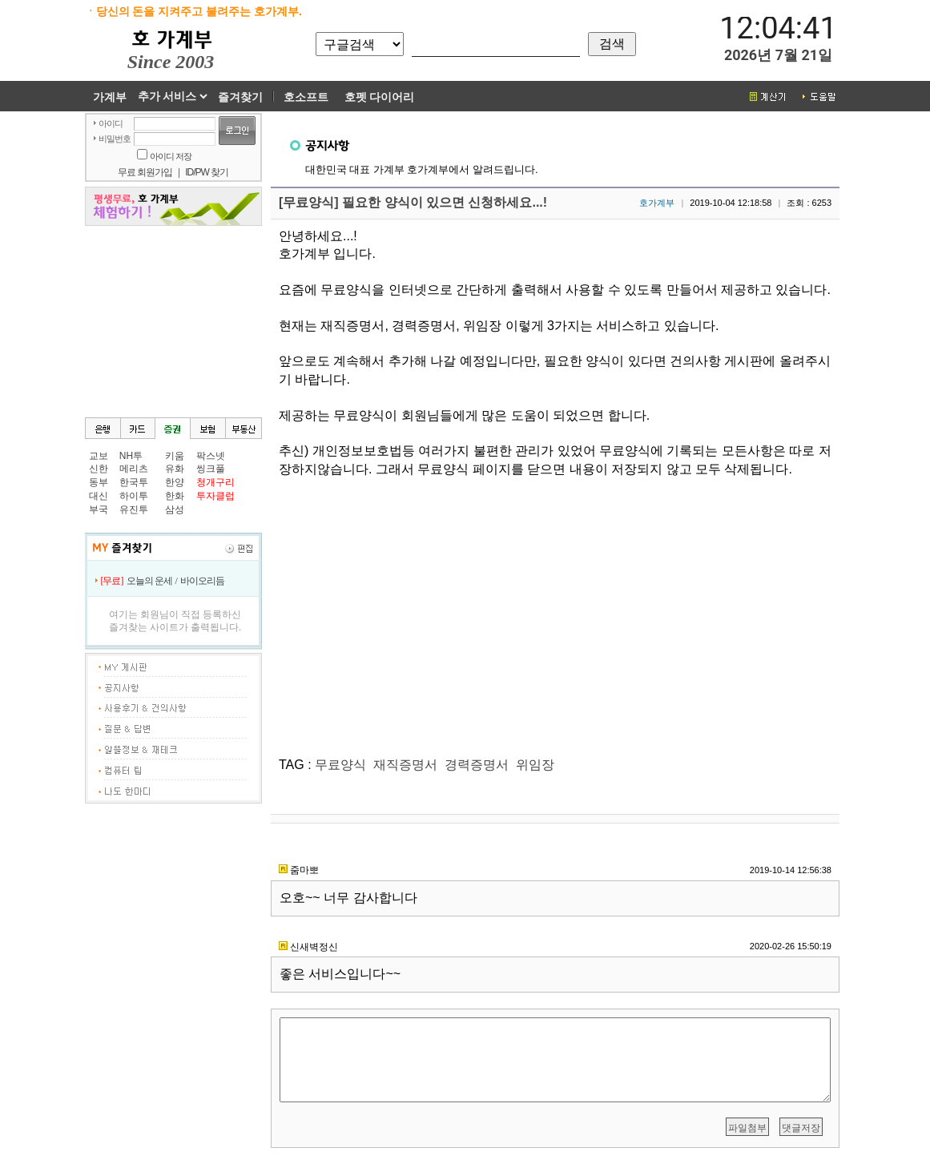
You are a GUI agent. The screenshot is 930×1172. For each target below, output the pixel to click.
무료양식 (340, 764)
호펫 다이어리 (379, 97)
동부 (98, 482)
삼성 (174, 509)
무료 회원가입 (145, 172)
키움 (174, 455)
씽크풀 (210, 468)
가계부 (110, 97)
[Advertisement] (173, 320)
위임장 (535, 764)
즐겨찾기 (240, 97)
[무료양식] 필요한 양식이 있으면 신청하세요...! (413, 202)
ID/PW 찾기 (206, 172)
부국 (98, 509)
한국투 (133, 482)
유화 (174, 468)
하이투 (133, 495)
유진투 (133, 509)
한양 (174, 482)
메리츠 (133, 468)
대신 (98, 495)
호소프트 (306, 97)
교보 (98, 455)
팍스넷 (210, 455)
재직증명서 (405, 764)
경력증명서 (477, 764)
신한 (98, 468)
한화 (174, 495)
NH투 (131, 455)
